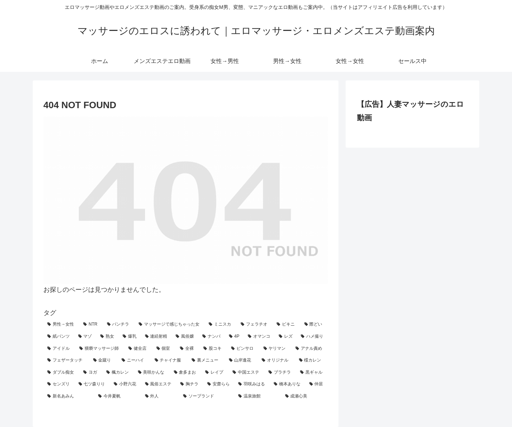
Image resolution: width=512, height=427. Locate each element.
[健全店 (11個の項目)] (138, 348)
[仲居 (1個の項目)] (316, 384)
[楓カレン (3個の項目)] (118, 372)
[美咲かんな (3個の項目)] (152, 372)
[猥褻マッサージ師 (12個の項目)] (100, 348)
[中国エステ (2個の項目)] (246, 372)
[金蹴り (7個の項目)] (103, 360)
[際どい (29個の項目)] (314, 324)
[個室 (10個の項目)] (164, 348)
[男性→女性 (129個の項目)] (61, 324)
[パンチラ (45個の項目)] (119, 324)
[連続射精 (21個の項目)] (156, 336)
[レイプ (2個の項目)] (215, 372)
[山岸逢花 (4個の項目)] (241, 360)
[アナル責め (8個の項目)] (309, 348)
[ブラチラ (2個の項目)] (280, 372)
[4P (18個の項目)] (234, 336)
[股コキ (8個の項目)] (213, 348)
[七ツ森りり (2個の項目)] (92, 384)
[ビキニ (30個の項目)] (286, 324)
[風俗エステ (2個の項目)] (159, 384)
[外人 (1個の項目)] (160, 396)
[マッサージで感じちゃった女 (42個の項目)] (169, 324)
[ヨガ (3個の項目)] (91, 372)
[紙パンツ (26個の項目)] (59, 336)
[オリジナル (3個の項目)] (276, 360)
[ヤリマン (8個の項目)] (275, 348)
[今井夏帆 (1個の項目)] (117, 396)
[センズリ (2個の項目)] (59, 384)
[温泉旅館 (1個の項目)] (257, 396)
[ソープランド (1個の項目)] (207, 396)
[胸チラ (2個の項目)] (190, 384)
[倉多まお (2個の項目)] (186, 372)
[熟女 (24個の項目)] (107, 336)
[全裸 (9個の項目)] (188, 348)
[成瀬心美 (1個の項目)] (304, 396)
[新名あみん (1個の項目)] (69, 396)
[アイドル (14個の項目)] (59, 348)
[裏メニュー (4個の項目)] (206, 360)
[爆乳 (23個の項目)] (129, 336)
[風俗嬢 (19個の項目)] (185, 336)
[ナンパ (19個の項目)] (211, 336)
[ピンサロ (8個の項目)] (243, 348)
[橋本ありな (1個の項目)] (288, 384)
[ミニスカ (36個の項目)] (221, 324)
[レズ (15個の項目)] (286, 336)
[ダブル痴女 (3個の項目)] (61, 372)
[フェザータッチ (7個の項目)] (66, 360)
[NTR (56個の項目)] (91, 324)
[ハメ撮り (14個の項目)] (312, 336)
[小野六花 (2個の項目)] (125, 384)
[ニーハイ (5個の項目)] (134, 360)
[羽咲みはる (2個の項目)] (252, 384)
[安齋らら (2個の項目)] (219, 384)
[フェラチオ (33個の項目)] (255, 324)
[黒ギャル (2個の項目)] (312, 372)
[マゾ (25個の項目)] (85, 336)
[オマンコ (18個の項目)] (259, 336)
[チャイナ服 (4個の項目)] (169, 360)
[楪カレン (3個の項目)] (311, 360)
